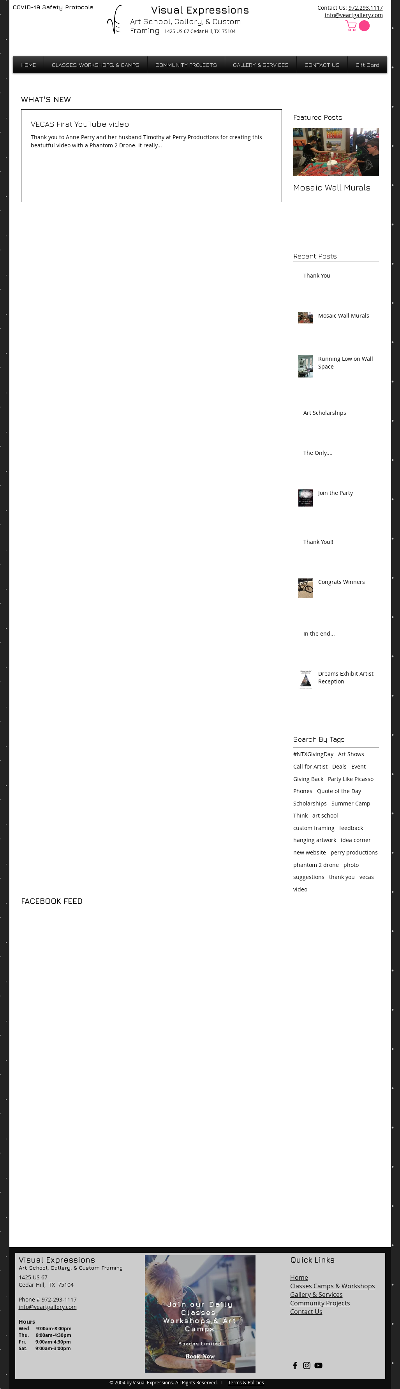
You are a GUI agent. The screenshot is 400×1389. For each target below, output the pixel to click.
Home (299, 1277)
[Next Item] (366, 152)
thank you (342, 877)
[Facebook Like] (33, 24)
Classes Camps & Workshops (332, 1286)
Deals (339, 766)
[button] (358, 25)
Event (358, 766)
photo (351, 864)
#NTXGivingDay (313, 754)
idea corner (356, 840)
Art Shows (351, 754)
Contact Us (306, 1311)
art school (325, 815)
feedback (351, 828)
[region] (200, 1314)
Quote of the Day (339, 791)
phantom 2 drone (316, 864)
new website (309, 852)
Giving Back (308, 779)
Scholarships (310, 803)
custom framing (314, 828)
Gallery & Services (316, 1294)
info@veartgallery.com (354, 15)
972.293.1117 (366, 7)
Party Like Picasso (351, 779)
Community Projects (320, 1303)
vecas (366, 877)
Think (300, 815)
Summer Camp (350, 803)
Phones (302, 791)
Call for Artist (310, 766)
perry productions (354, 852)
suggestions (308, 877)
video (300, 889)
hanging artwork (314, 840)
